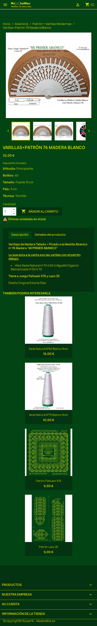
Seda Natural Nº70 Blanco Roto (48, 415)
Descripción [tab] (20, 235)
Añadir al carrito (39, 211)
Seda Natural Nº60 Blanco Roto (48, 349)
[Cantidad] (7, 211)
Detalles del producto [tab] (50, 235)
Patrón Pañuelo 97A (48, 481)
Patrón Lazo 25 (48, 547)
